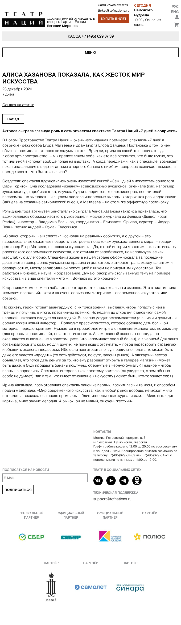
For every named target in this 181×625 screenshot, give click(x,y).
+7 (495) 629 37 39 (117, 5)
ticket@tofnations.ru (113, 11)
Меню (90, 52)
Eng (175, 11)
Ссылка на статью (18, 105)
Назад (13, 119)
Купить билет (113, 19)
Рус (175, 6)
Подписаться (18, 490)
